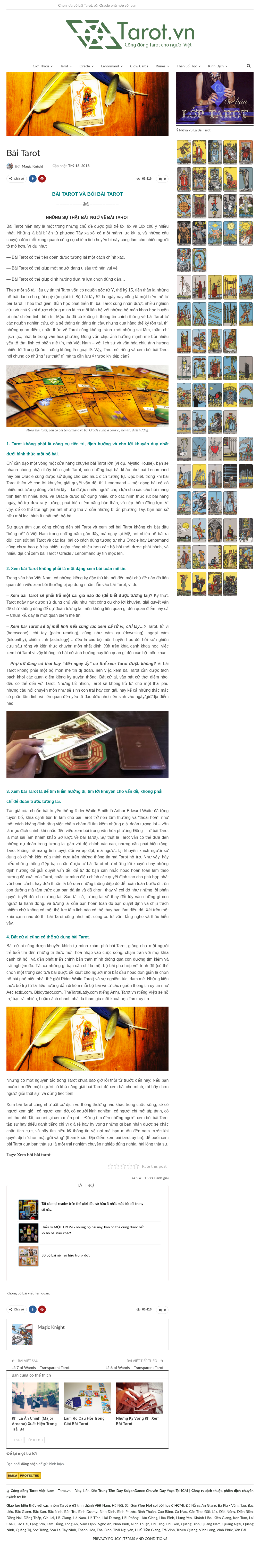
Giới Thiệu (41, 66)
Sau (18, 1439)
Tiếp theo (34, 1439)
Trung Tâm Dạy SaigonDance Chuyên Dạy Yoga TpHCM (143, 1489)
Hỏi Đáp (12, 142)
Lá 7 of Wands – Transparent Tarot (41, 1366)
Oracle (85, 66)
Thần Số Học (187, 66)
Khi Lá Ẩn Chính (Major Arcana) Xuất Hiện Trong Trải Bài (34, 1423)
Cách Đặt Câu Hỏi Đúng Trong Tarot (66, 1382)
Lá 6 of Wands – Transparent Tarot (135, 1366)
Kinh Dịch (216, 66)
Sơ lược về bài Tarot (76, 837)
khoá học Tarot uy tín (130, 998)
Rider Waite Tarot (77, 978)
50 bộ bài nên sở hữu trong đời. (66, 1254)
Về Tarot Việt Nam (8, 142)
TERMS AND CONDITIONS (145, 1538)
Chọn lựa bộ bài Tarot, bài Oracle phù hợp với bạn (97, 5)
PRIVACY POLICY (107, 1538)
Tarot (64, 66)
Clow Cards (139, 66)
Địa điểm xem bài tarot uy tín (115, 1137)
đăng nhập (29, 1463)
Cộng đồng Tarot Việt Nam (32, 1489)
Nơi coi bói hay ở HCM (164, 1504)
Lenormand (110, 66)
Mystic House (140, 463)
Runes (161, 66)
